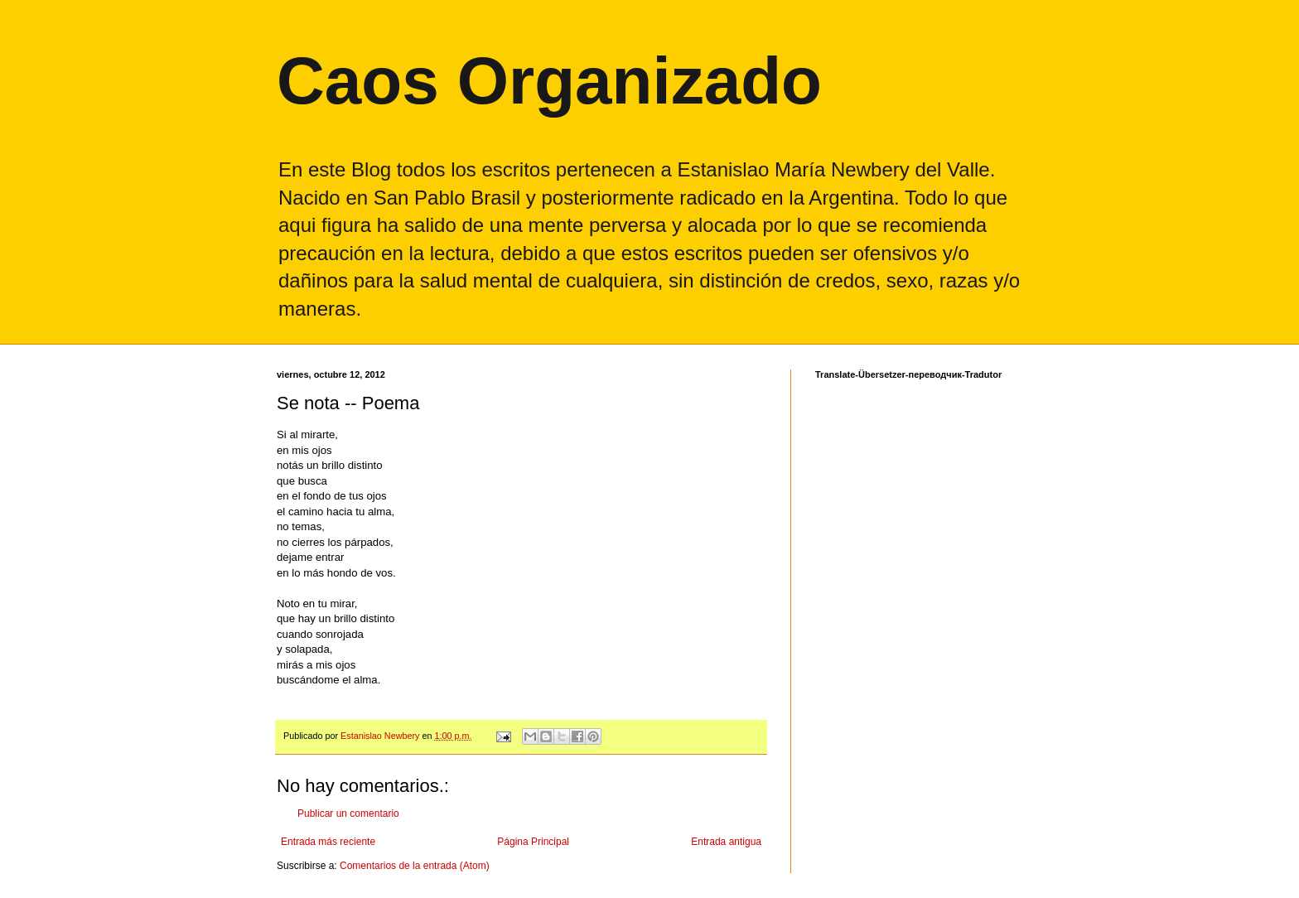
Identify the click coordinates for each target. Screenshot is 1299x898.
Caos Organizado (549, 81)
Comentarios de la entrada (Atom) (415, 865)
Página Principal (533, 841)
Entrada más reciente (328, 841)
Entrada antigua (726, 841)
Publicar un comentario (348, 813)
